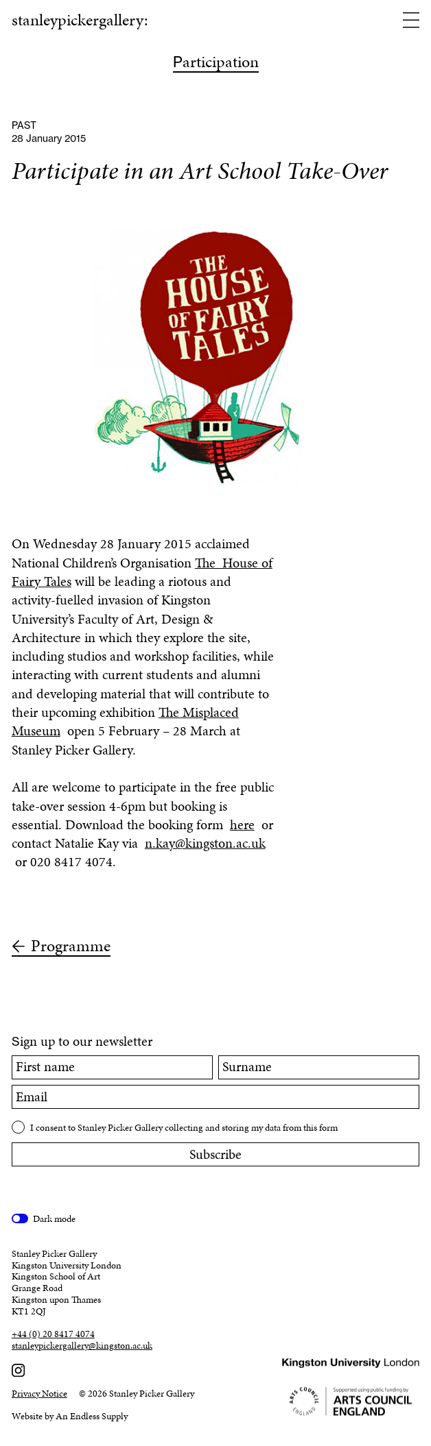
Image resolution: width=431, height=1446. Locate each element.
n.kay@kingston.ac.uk (205, 843)
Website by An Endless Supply (70, 1416)
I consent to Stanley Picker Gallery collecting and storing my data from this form (184, 1127)
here (242, 825)
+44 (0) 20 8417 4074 (53, 1334)
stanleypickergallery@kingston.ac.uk (82, 1346)
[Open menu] (411, 21)
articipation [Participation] (216, 63)
